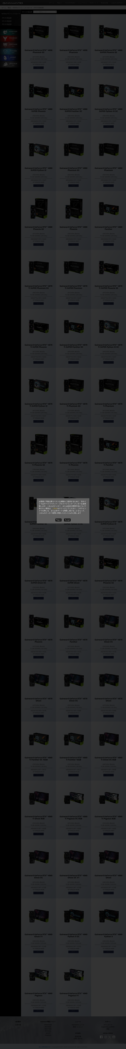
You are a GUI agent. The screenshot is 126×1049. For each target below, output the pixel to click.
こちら (54, 508)
